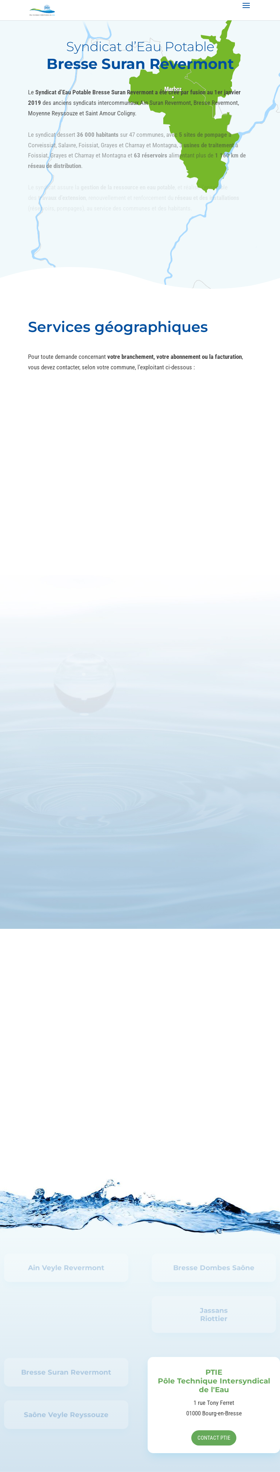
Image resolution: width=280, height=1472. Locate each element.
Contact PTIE (213, 1438)
